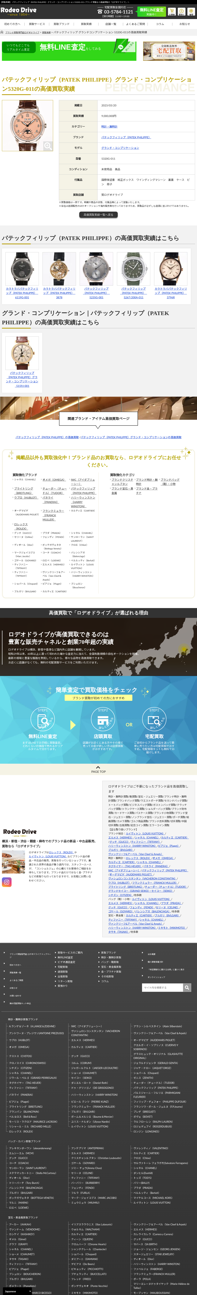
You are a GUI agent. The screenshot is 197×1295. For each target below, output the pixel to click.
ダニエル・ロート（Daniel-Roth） (90, 1054)
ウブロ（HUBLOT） (24, 495)
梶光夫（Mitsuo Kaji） (21, 1267)
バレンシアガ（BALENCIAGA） (153, 905)
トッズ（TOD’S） (143, 1145)
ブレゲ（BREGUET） (145, 1083)
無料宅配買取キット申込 (20, 979)
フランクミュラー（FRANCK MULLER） (54, 504)
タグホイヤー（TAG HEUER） (125, 860)
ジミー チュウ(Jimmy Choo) (86, 1136)
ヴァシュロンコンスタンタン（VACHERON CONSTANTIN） (142, 872)
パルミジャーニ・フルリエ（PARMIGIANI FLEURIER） (157, 1066)
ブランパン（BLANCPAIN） (25, 1083)
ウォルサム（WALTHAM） (86, 1193)
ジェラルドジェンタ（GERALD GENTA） (156, 1034)
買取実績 (86, 24)
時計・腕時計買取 (111, 951)
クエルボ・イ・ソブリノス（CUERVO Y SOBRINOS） (156, 1018)
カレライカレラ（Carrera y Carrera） (154, 1198)
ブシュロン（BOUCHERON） (26, 1238)
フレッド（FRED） (82, 1243)
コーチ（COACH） (19, 1131)
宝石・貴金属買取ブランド (21, 1183)
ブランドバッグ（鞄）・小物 (169, 481)
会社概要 (150, 946)
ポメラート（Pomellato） (23, 1250)
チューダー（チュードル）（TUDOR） (54, 489)
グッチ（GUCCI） (119, 835)
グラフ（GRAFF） (19, 1208)
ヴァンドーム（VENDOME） (25, 1193)
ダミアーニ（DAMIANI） (85, 1223)
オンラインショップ (156, 964)
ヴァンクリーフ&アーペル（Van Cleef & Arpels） (135, 847)
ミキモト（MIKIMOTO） (172, 921)
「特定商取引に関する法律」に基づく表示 (167, 958)
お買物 (167, 11)
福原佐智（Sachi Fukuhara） (149, 1267)
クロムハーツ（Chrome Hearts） (89, 1208)
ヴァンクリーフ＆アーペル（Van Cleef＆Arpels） (161, 1004)
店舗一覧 (110, 24)
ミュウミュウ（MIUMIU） (86, 1170)
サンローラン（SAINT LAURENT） (28, 1136)
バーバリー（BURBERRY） (86, 1150)
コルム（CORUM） (82, 1034)
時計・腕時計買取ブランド (21, 992)
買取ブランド (61, 24)
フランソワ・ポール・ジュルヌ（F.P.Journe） (159, 1078)
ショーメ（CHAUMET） (84, 1044)
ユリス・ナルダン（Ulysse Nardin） (91, 1093)
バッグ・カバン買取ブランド (22, 1111)
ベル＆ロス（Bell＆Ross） (23, 1088)
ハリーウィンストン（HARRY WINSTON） (83, 497)
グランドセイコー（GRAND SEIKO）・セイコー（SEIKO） (141, 884)
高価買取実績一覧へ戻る (98, 214)
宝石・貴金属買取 (111, 960)
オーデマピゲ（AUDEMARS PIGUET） (131, 868)
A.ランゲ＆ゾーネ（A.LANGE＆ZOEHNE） (33, 997)
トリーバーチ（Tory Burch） (25, 1150)
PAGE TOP (98, 765)
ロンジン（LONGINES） (147, 1103)
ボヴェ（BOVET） (144, 1088)
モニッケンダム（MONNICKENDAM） (31, 1262)
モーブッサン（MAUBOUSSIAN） (153, 1257)
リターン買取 (65, 975)
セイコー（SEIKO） (82, 1049)
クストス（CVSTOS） (21, 1027)
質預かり (63, 979)
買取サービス (37, 24)
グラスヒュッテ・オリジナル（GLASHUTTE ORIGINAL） (158, 1027)
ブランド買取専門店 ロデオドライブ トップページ (30, 948)
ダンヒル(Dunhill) (143, 1140)
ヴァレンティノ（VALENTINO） (152, 1116)
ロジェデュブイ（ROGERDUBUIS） (154, 1098)
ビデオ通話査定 (66, 956)
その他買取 (107, 970)
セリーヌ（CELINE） (167, 901)
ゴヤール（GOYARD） (121, 905)
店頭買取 (63, 965)
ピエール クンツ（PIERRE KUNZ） (90, 1073)
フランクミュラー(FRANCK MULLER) (154, 1238)
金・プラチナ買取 (111, 965)
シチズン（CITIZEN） (120, 888)
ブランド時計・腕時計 (146, 481)
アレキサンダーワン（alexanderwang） (31, 1116)
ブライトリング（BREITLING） (22, 489)
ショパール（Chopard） (147, 1044)
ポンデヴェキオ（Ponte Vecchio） (90, 1250)
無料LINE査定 (65, 951)
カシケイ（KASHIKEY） (22, 1198)
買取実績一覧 (14, 959)
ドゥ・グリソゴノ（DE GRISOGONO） (93, 1059)
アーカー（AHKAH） (21, 1188)
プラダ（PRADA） (171, 897)
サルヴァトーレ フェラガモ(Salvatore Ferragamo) (161, 1131)
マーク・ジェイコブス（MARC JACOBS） (94, 1165)
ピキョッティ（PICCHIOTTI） (88, 1233)
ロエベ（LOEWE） (19, 1175)
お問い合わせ (14, 974)
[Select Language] (17, 1291)
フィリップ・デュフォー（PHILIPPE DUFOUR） (161, 1073)
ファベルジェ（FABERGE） (149, 1233)
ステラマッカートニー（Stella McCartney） (33, 1140)
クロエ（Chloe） (143, 1126)
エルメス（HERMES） (121, 831)
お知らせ (184, 24)
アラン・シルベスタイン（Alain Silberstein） (159, 997)
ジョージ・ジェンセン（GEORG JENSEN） (158, 1213)
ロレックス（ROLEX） (26, 510)
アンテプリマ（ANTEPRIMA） (88, 1116)
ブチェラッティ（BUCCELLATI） (89, 1238)
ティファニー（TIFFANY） (146, 835)
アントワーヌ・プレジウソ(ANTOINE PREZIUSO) (36, 1004)
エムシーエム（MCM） (22, 1121)
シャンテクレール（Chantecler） (89, 1213)
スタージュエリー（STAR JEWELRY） (155, 1218)
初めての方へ (12, 24)
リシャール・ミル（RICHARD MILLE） (31, 1098)
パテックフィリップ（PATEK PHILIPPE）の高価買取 (47, 437)
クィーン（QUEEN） (83, 1203)
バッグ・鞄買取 (110, 956)
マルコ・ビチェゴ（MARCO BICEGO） (31, 1257)
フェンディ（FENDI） (142, 901)
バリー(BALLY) (141, 1150)
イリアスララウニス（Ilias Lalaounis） (92, 1188)
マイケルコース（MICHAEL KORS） (154, 1165)
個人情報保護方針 (155, 951)
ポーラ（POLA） (143, 1243)
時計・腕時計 (109, 126)
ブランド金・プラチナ (146, 489)
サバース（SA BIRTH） (146, 1208)
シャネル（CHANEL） (147, 831)
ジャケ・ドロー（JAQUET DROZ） (153, 1039)
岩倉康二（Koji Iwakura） (148, 1262)
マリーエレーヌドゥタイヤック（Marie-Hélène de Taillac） (161, 1250)
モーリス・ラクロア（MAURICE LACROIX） (34, 1093)
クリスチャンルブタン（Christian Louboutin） (97, 1126)
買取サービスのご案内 (70, 946)
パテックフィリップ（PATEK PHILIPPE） (126, 137)
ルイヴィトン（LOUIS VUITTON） (48, 850)
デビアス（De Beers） (83, 1228)
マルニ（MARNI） (19, 1170)
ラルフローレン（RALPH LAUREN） (154, 1093)
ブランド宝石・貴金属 (122, 489)
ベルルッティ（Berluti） (147, 1160)
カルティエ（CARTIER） (175, 831)
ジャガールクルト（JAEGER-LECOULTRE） (95, 1039)
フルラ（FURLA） (81, 1160)
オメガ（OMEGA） (53, 479)
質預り (179, 11)
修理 (190, 11)
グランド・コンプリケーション (120, 148)
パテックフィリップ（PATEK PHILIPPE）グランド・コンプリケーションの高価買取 (131, 437)
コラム (160, 24)
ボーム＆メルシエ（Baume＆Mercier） (93, 1088)
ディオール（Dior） (20, 1145)
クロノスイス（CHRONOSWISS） (28, 1034)
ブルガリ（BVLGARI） (121, 843)
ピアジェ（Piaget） (169, 839)
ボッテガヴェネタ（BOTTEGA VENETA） (32, 1165)
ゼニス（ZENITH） (144, 1049)
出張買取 (63, 970)
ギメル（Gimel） (18, 1203)
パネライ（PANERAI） (54, 495)
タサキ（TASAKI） (118, 925)
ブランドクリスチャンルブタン (122, 481)
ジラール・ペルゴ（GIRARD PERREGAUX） (33, 1049)
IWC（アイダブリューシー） (82, 481)
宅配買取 (63, 960)
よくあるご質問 (135, 24)
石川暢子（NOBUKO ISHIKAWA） (90, 1267)
